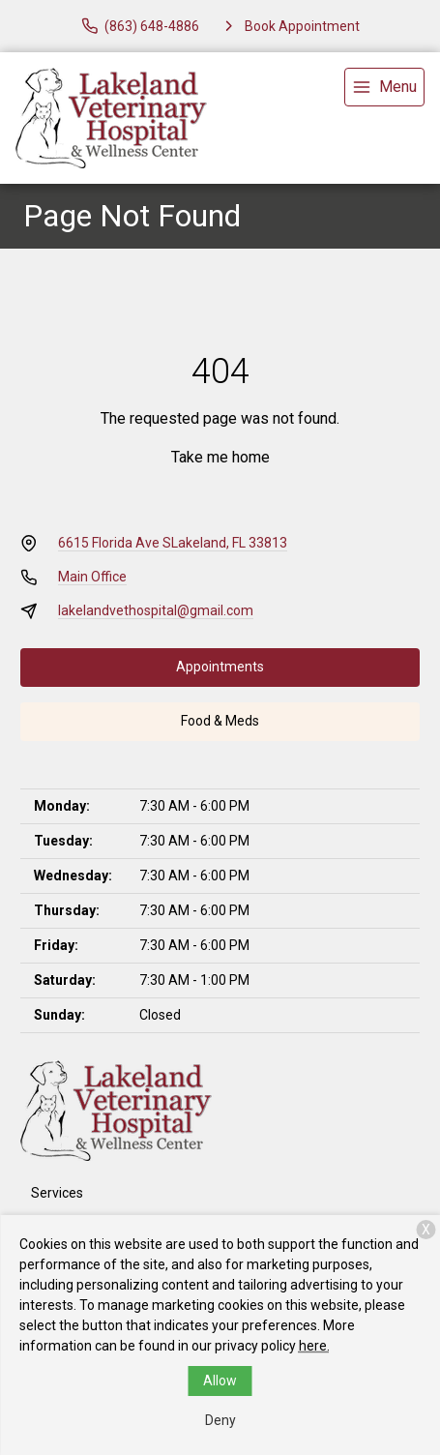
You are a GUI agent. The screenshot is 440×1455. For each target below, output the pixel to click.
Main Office (92, 576)
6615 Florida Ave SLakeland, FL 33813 (172, 542)
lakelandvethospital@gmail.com (155, 610)
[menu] (384, 87)
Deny (220, 1420)
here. (314, 1345)
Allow (220, 1380)
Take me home (220, 457)
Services (57, 1193)
